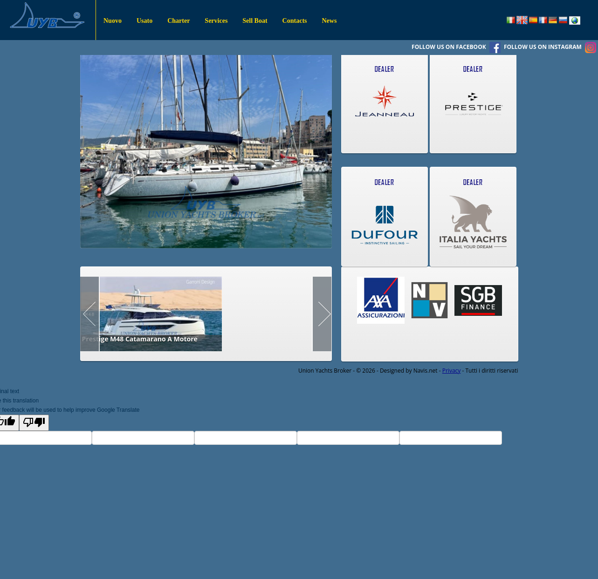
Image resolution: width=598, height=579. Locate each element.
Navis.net (425, 371)
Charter (178, 20)
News (329, 20)
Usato (144, 20)
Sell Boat (254, 20)
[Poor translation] (34, 423)
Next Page (321, 314)
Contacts (294, 20)
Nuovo (112, 20)
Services (216, 20)
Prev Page (90, 314)
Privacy (451, 371)
